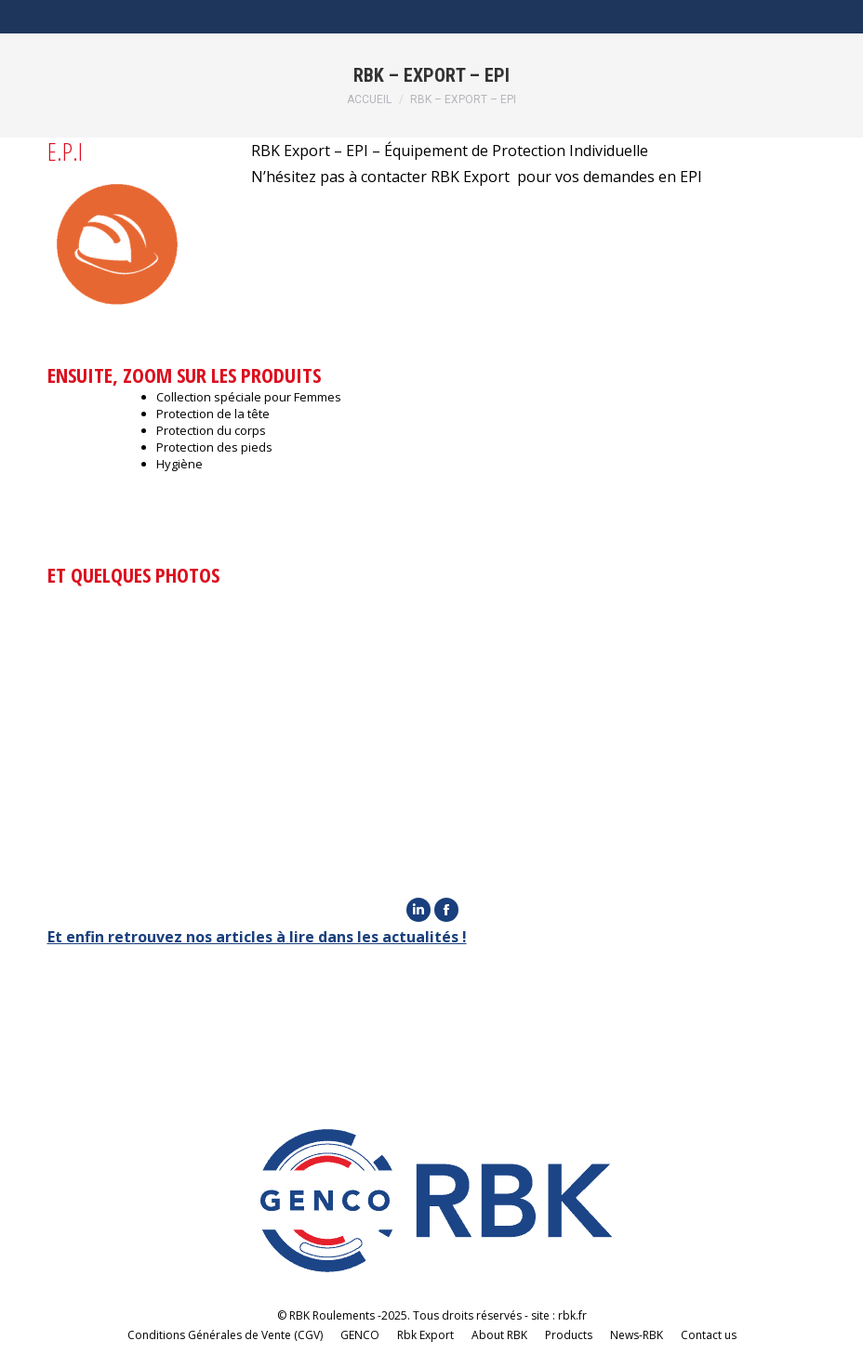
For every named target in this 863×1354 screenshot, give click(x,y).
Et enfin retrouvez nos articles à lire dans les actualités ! (257, 937)
